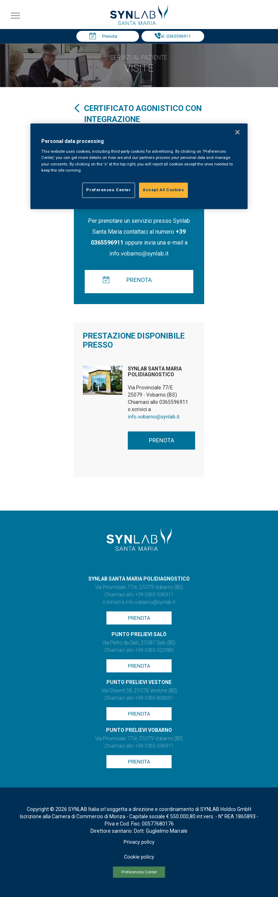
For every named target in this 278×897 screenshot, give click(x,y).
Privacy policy (138, 842)
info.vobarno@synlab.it (138, 253)
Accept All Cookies (163, 189)
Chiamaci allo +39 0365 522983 (138, 650)
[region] (139, 166)
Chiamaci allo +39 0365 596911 (138, 595)
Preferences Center (139, 872)
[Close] (237, 132)
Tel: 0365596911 (175, 36)
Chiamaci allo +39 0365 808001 (138, 698)
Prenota (109, 36)
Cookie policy (139, 857)
